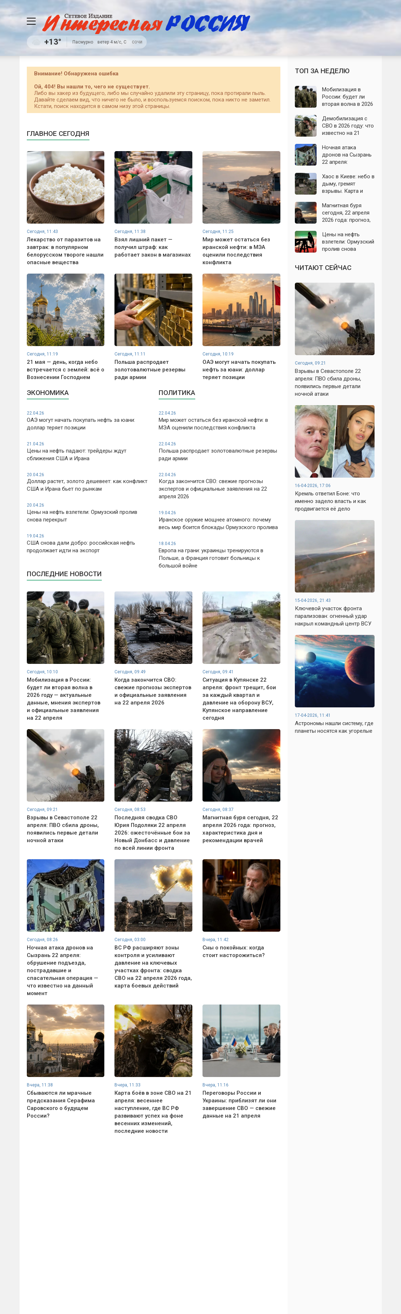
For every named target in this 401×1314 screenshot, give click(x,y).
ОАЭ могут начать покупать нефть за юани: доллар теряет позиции (88, 420)
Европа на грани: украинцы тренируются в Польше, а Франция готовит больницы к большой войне (219, 555)
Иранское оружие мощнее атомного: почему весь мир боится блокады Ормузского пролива (219, 520)
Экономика (48, 392)
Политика (177, 392)
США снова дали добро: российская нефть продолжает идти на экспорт (88, 543)
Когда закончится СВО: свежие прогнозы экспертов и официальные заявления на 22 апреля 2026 (219, 486)
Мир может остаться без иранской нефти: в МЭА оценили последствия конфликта (219, 420)
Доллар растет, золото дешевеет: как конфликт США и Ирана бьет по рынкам (88, 482)
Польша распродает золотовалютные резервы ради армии (219, 451)
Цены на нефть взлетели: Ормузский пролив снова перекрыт (88, 512)
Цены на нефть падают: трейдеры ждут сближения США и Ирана (88, 451)
